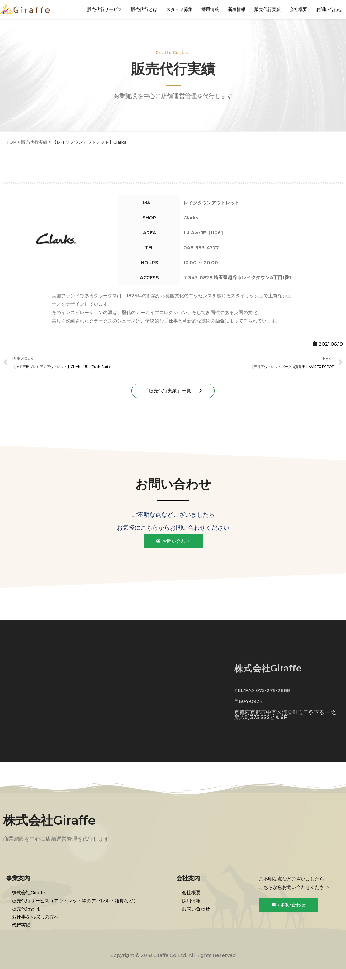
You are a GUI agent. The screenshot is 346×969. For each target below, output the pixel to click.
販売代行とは (144, 9)
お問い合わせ (329, 9)
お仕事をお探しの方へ (35, 917)
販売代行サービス (104, 9)
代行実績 (21, 925)
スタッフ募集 (179, 9)
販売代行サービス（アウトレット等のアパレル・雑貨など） (75, 901)
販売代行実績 (267, 9)
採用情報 (210, 9)
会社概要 (298, 9)
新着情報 (236, 9)
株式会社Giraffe (49, 820)
